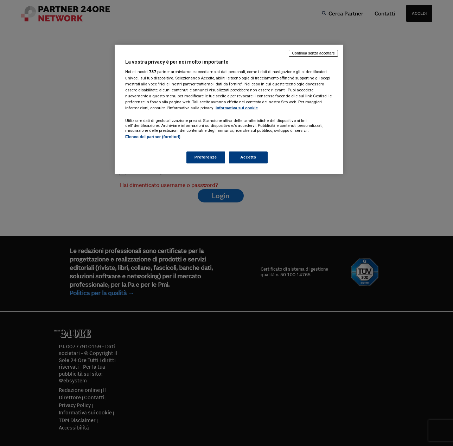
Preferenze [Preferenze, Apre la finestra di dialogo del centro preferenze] (205, 157)
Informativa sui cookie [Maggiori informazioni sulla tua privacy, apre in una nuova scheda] (237, 108)
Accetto (248, 157)
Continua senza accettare (313, 53)
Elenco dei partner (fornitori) (152, 137)
